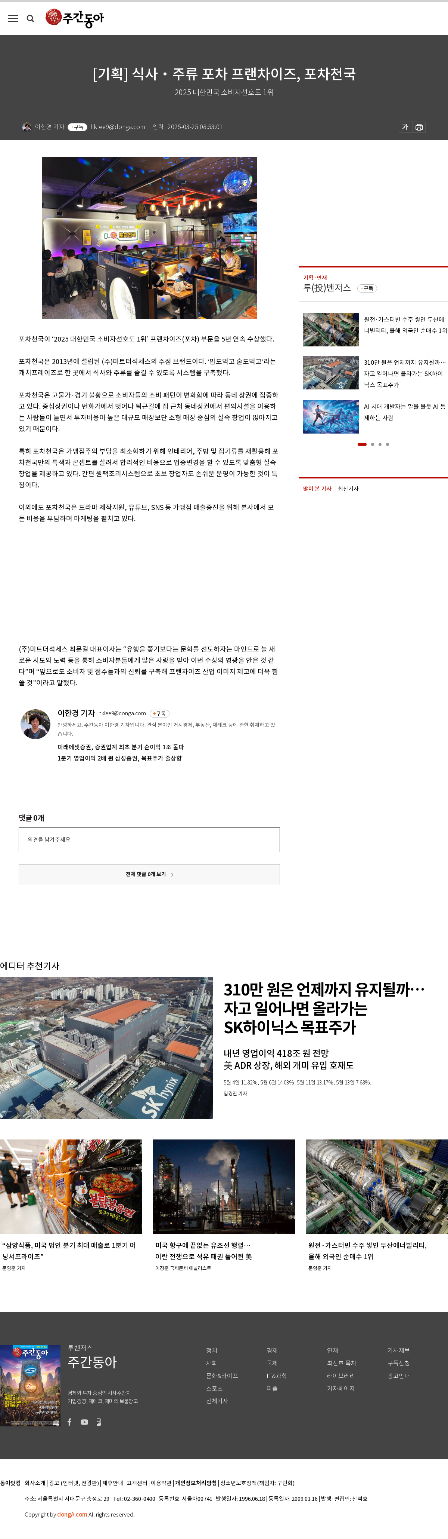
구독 (79, 127)
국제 (272, 1363)
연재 (332, 1350)
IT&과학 (277, 1376)
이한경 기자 (76, 713)
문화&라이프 (222, 1376)
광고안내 (399, 1376)
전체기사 (217, 1401)
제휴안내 (112, 1483)
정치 (211, 1350)
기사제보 (399, 1350)
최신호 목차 (342, 1363)
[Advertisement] (131, 582)
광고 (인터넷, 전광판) (74, 1483)
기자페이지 (341, 1388)
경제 (272, 1350)
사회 (211, 1363)
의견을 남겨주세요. (50, 839)
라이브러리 (341, 1376)
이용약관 (161, 1483)
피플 (272, 1388)
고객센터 (137, 1483)
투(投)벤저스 (327, 288)
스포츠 (214, 1388)
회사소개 (35, 1483)
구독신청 (399, 1363)
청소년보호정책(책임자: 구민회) (257, 1483)
